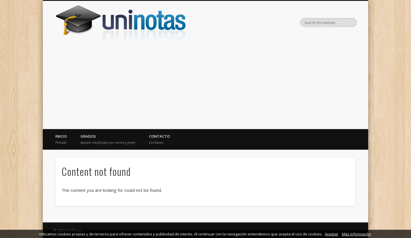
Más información (356, 234)
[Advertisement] (205, 86)
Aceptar (331, 234)
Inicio (61, 139)
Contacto (159, 139)
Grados (107, 139)
